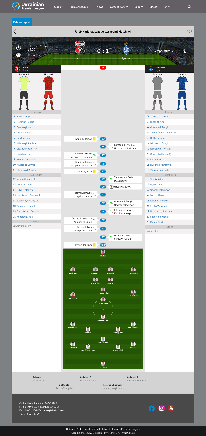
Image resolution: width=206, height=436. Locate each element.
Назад (14, 31)
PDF (189, 32)
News (100, 7)
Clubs (57, 7)
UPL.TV (154, 7)
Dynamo (126, 58)
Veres (79, 58)
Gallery (138, 7)
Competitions (118, 7)
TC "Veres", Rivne (38, 55)
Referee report (21, 22)
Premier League (79, 7)
